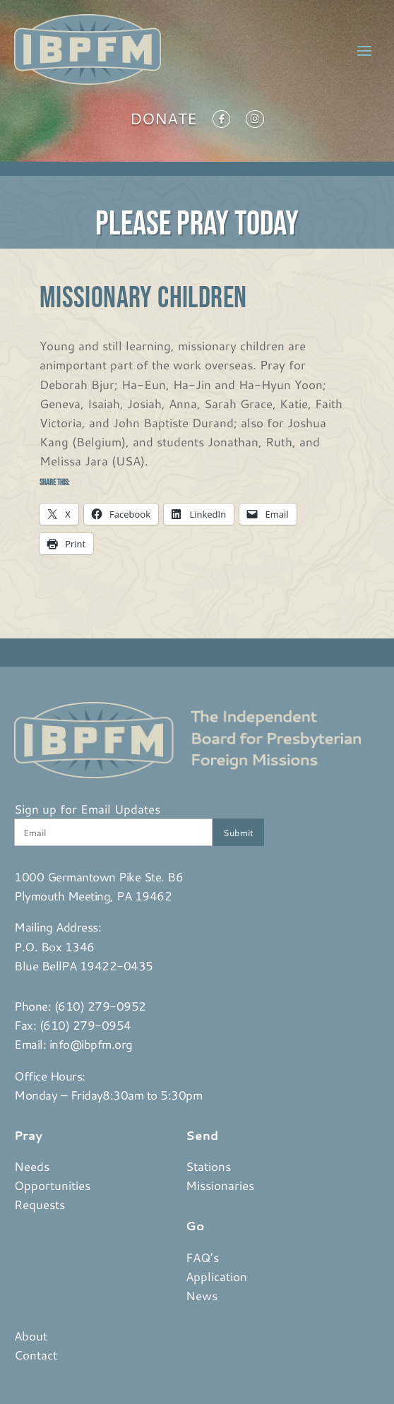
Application (216, 1276)
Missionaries (220, 1185)
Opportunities (52, 1185)
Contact (35, 1354)
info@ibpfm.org (91, 1043)
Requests (39, 1204)
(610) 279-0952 (100, 1005)
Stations (208, 1166)
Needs (31, 1166)
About (30, 1335)
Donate (163, 121)
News (201, 1295)
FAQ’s (202, 1257)
